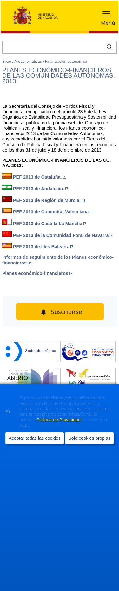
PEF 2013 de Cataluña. (39, 176)
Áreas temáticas (28, 61)
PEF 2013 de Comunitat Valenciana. (53, 211)
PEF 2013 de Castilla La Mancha (49, 223)
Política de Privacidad (59, 419)
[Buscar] (59, 47)
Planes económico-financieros (37, 273)
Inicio (7, 61)
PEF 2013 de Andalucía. (40, 188)
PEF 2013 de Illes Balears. (43, 246)
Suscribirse (66, 312)
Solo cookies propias (89, 437)
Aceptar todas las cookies (35, 437)
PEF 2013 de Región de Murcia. (49, 200)
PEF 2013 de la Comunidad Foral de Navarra (63, 235)
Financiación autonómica (66, 61)
